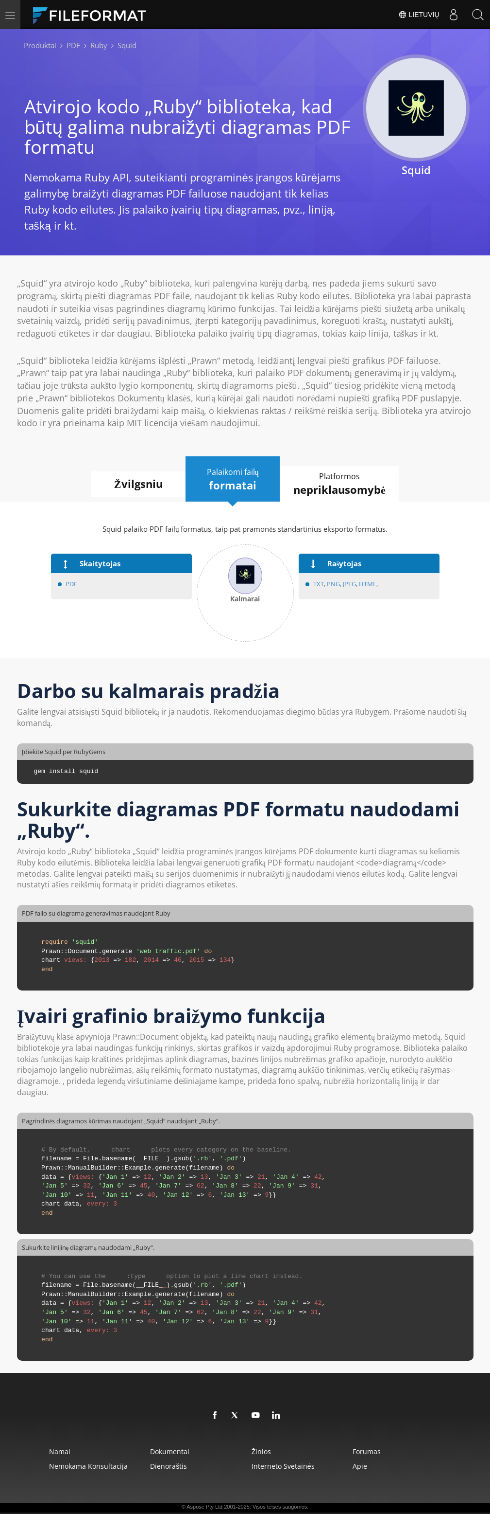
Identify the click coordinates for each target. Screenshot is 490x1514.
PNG (333, 584)
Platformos (342, 484)
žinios (262, 1451)
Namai (54, 1451)
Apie (364, 1466)
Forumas (371, 1451)
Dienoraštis (166, 1466)
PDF (71, 584)
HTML (367, 584)
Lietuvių (418, 14)
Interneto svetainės (283, 1466)
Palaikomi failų (233, 480)
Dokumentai (167, 1451)
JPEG (348, 584)
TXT (318, 584)
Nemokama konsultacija (82, 1466)
